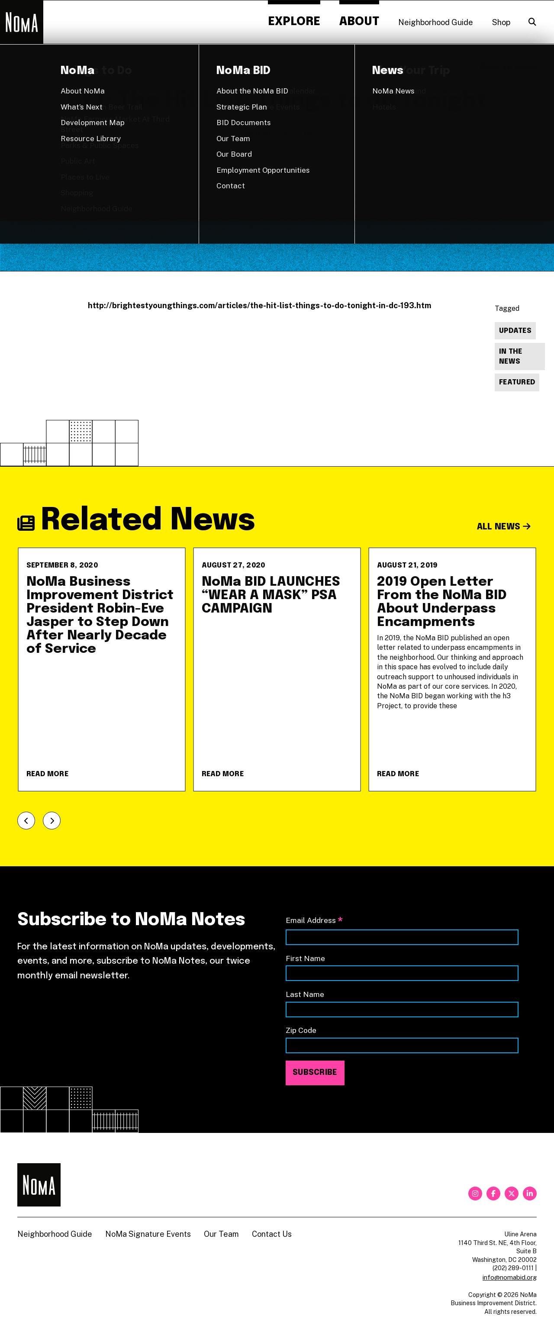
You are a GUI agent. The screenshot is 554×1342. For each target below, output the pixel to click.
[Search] (532, 22)
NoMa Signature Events (148, 1234)
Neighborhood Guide (435, 22)
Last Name (305, 994)
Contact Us (272, 1234)
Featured (517, 382)
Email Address (314, 921)
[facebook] (493, 1193)
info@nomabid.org (510, 1277)
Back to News (508, 67)
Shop (501, 22)
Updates (515, 331)
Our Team (221, 1234)
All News (504, 527)
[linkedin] (530, 1193)
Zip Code (301, 1030)
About (359, 22)
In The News (510, 356)
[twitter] (512, 1193)
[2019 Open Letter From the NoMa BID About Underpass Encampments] (452, 669)
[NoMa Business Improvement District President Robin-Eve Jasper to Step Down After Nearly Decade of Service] (102, 669)
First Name (305, 958)
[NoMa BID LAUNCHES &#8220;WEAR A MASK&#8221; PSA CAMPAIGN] (277, 669)
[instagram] (475, 1193)
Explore (294, 22)
